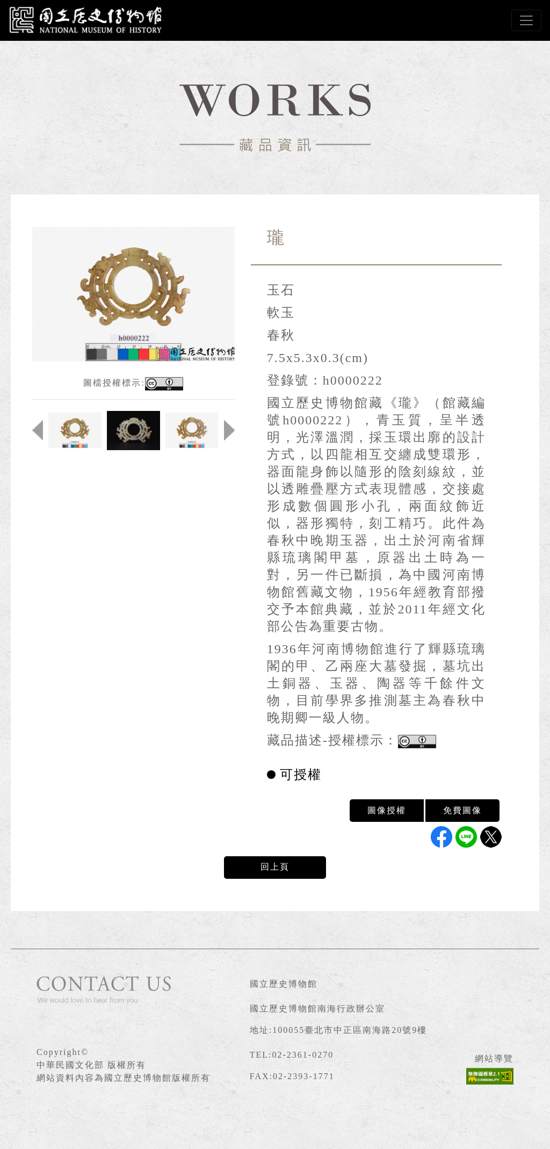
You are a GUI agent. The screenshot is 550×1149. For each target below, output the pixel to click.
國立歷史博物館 (283, 983)
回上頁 (275, 866)
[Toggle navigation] (526, 20)
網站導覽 (494, 1058)
